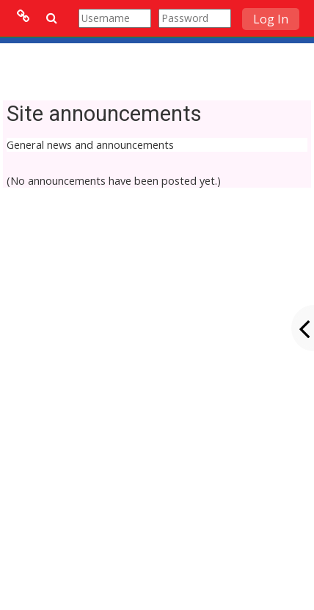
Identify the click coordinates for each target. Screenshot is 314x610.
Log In (270, 19)
